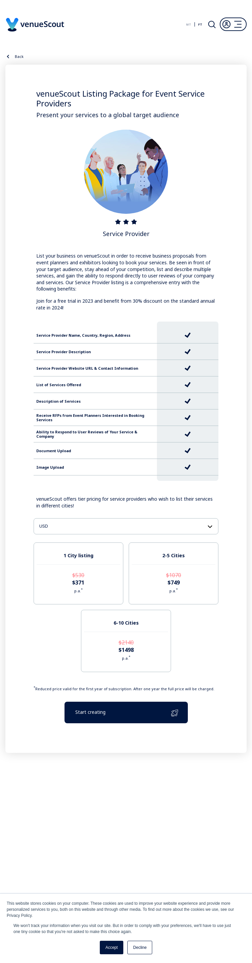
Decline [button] (139, 947)
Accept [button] (112, 947)
